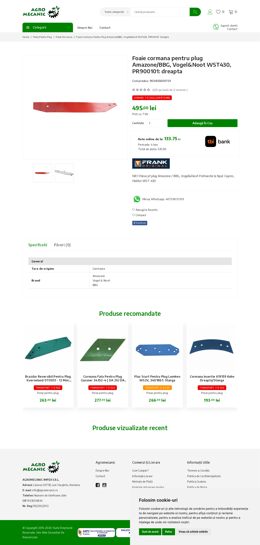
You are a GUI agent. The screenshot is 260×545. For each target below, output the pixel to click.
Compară (139, 215)
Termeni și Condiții (198, 470)
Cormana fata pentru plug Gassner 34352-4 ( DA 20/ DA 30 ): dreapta (103, 380)
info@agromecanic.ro (45, 490)
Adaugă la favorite (145, 209)
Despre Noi (84, 27)
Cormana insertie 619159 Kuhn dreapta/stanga (212, 378)
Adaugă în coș (203, 123)
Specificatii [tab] (38, 244)
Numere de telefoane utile (50, 495)
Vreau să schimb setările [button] (193, 531)
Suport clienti (229, 25)
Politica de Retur (197, 487)
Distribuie (140, 223)
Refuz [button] (168, 531)
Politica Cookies (196, 481)
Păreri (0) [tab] (63, 244)
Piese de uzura (64, 37)
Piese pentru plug (42, 37)
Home (26, 37)
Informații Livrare (142, 476)
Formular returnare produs (148, 487)
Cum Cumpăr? (140, 470)
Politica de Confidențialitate (204, 476)
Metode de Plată (142, 481)
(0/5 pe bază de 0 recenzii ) (170, 89)
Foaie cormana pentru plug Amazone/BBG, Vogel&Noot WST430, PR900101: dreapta (182, 64)
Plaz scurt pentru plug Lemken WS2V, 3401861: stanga (157, 378)
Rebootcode (30, 537)
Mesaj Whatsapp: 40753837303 (163, 199)
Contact (104, 27)
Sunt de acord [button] (150, 531)
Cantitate (138, 123)
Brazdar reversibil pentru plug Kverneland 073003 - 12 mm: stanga (48, 380)
